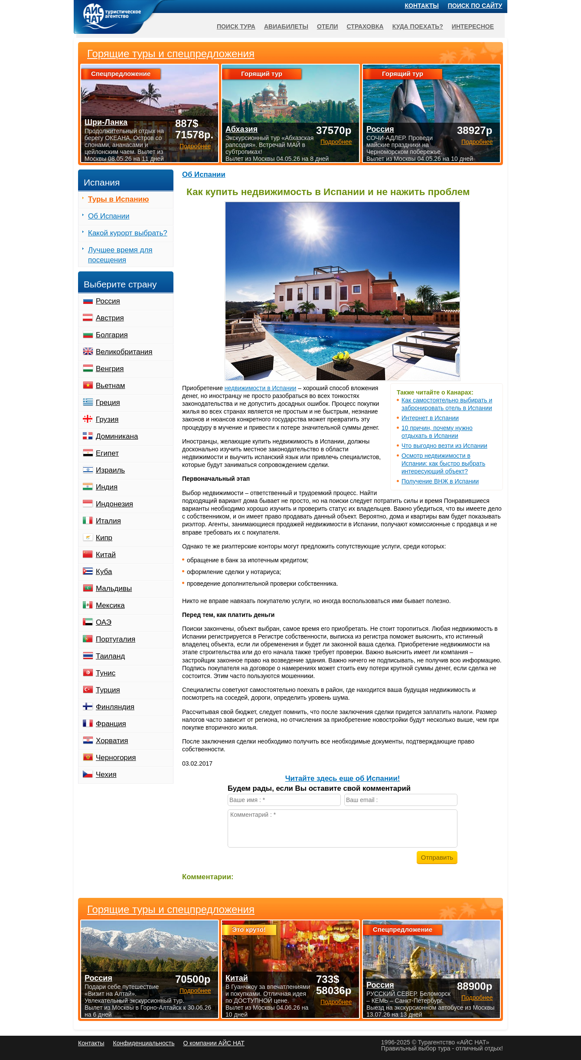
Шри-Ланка (106, 122)
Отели (327, 26)
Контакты (422, 5)
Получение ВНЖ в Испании (440, 481)
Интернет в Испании (430, 417)
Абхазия (241, 129)
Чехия (106, 774)
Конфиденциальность (143, 1043)
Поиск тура (236, 26)
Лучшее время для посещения (120, 255)
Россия (108, 301)
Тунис (105, 673)
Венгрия (110, 369)
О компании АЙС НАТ (214, 1043)
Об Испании (203, 174)
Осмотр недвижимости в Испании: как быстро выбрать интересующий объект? (443, 463)
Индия (107, 487)
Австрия (110, 318)
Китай (106, 555)
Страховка (365, 26)
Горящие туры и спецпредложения (171, 909)
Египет (107, 453)
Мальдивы (114, 588)
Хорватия (112, 741)
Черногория (116, 757)
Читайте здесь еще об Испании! (342, 778)
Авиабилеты (286, 26)
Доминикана (117, 436)
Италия (108, 521)
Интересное (473, 26)
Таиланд (110, 656)
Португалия (115, 639)
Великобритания (124, 352)
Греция (108, 402)
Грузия (107, 419)
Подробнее (195, 990)
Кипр (104, 538)
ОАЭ (103, 622)
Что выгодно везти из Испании (444, 445)
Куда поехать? (417, 26)
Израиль (110, 470)
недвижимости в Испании (260, 388)
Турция (108, 690)
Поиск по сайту (475, 5)
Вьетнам (110, 386)
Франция (111, 724)
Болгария (112, 335)
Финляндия (115, 707)
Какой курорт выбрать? (127, 233)
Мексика (110, 605)
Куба (104, 572)
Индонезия (114, 504)
